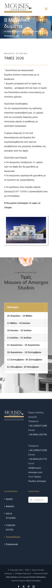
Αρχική (9, 499)
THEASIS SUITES (10, 527)
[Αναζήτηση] (31, 500)
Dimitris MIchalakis (37, 577)
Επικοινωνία (12, 544)
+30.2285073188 (37, 425)
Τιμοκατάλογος (13, 537)
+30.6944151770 (37, 459)
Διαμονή (10, 506)
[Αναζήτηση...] (38, 500)
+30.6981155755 (37, 434)
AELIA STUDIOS (11, 515)
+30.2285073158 (37, 450)
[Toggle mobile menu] (46, 8)
